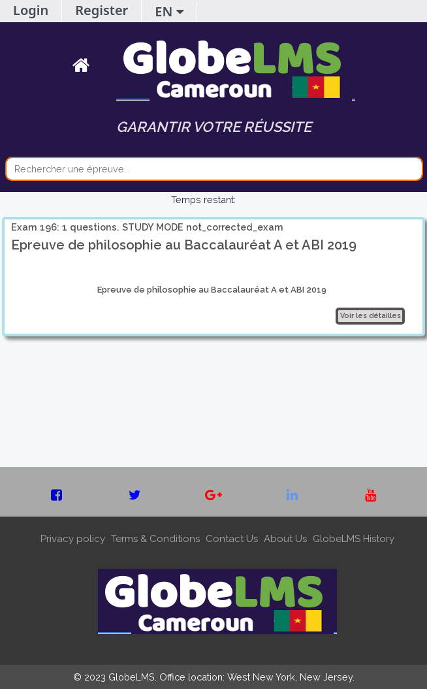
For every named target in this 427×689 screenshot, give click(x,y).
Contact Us (232, 539)
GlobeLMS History (353, 539)
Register (101, 10)
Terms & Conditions (155, 539)
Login (30, 10)
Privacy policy (72, 539)
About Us (285, 539)
